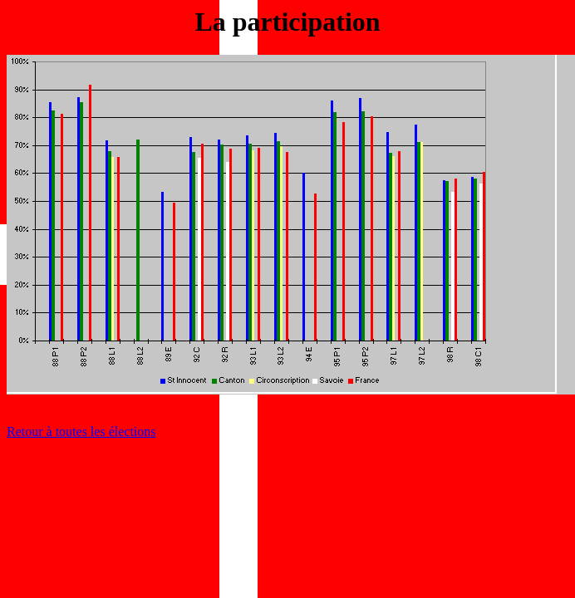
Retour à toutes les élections (81, 431)
